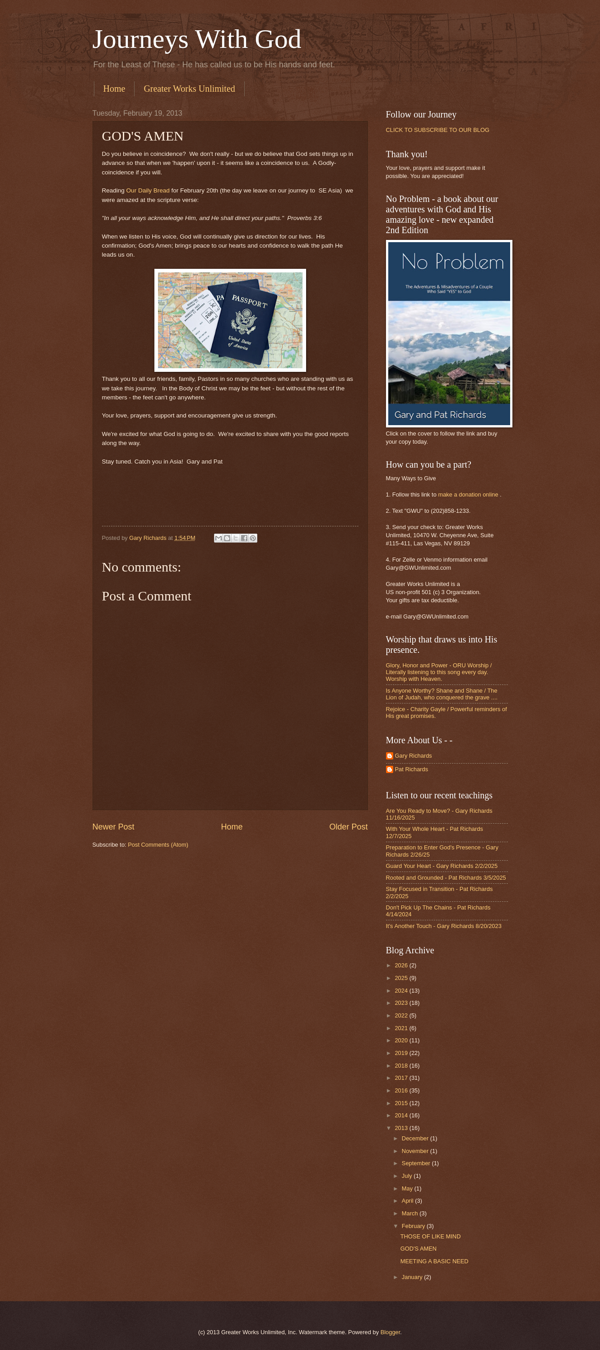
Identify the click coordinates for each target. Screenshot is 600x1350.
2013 (402, 1128)
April (408, 1200)
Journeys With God (197, 39)
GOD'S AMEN (418, 1248)
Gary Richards (413, 755)
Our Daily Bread (148, 190)
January (413, 1277)
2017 (402, 1077)
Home (114, 89)
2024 (402, 990)
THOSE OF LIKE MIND (430, 1236)
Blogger (390, 1332)
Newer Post (114, 826)
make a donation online (468, 494)
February (414, 1226)
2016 (402, 1090)
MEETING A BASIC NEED (434, 1261)
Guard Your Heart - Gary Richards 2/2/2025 (442, 865)
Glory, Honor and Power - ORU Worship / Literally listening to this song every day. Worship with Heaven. (439, 672)
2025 (402, 978)
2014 (402, 1115)
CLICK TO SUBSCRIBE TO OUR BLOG (437, 130)
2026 (402, 965)
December (416, 1138)
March (410, 1213)
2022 (402, 1015)
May (408, 1188)
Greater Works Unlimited (189, 89)
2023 (402, 1002)
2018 (402, 1065)
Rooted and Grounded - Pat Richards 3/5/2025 (446, 877)
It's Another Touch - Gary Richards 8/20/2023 (444, 926)
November (416, 1151)
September (417, 1163)
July (408, 1175)
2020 (402, 1040)
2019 (402, 1053)
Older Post (348, 826)
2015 (402, 1103)
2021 (402, 1028)
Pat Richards (411, 769)
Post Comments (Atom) (158, 844)
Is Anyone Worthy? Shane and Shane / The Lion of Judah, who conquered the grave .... (442, 694)
